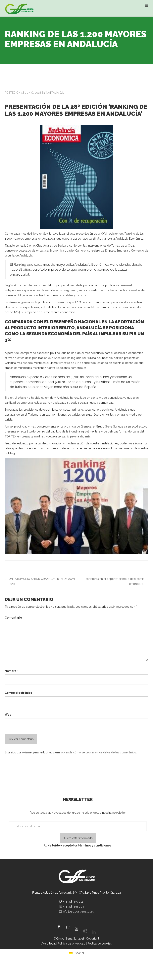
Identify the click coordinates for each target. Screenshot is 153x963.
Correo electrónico (19, 692)
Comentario (13, 617)
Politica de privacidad (71, 943)
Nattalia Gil (55, 92)
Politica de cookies (99, 943)
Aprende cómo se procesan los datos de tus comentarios (98, 752)
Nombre (11, 670)
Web (8, 714)
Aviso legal (48, 943)
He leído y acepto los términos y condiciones (77, 845)
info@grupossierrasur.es (78, 911)
